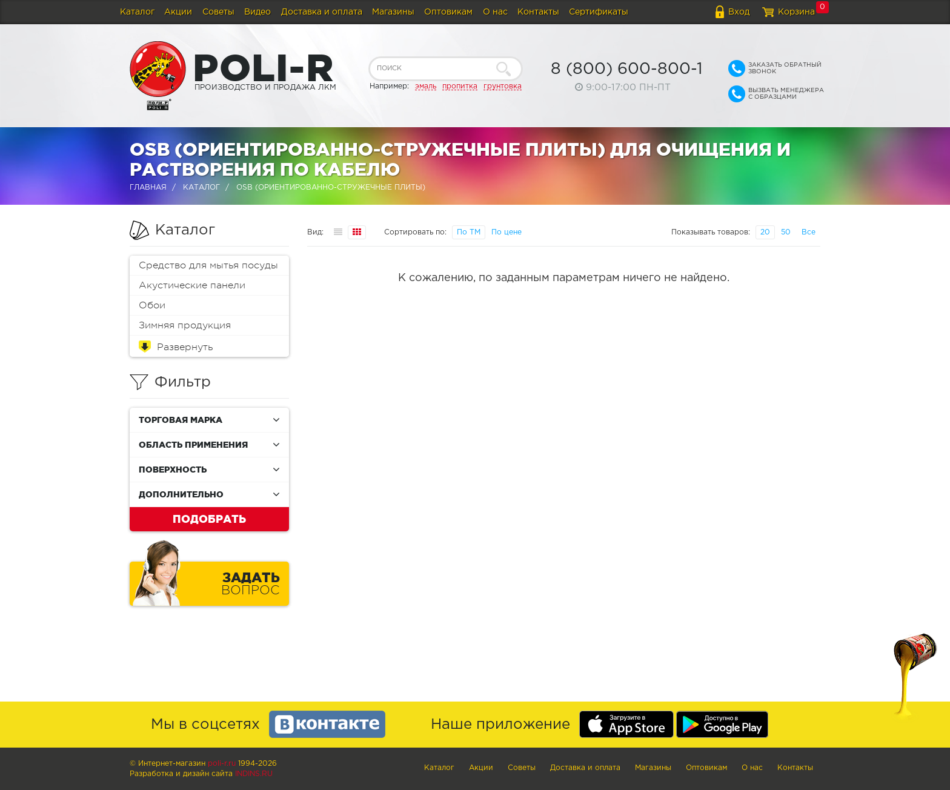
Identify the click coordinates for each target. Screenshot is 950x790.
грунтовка (502, 86)
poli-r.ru (222, 763)
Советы (218, 12)
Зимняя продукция (185, 325)
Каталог (137, 12)
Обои (152, 305)
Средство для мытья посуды (208, 265)
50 (786, 232)
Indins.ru (254, 774)
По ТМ (468, 232)
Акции (178, 12)
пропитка (459, 86)
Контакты (538, 12)
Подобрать (209, 519)
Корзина (796, 12)
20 (765, 232)
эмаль (425, 86)
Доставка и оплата (321, 12)
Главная (148, 187)
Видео (257, 12)
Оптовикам (448, 12)
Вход (738, 12)
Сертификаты (598, 12)
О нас (495, 12)
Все (808, 232)
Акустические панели (192, 285)
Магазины (393, 12)
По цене (506, 232)
